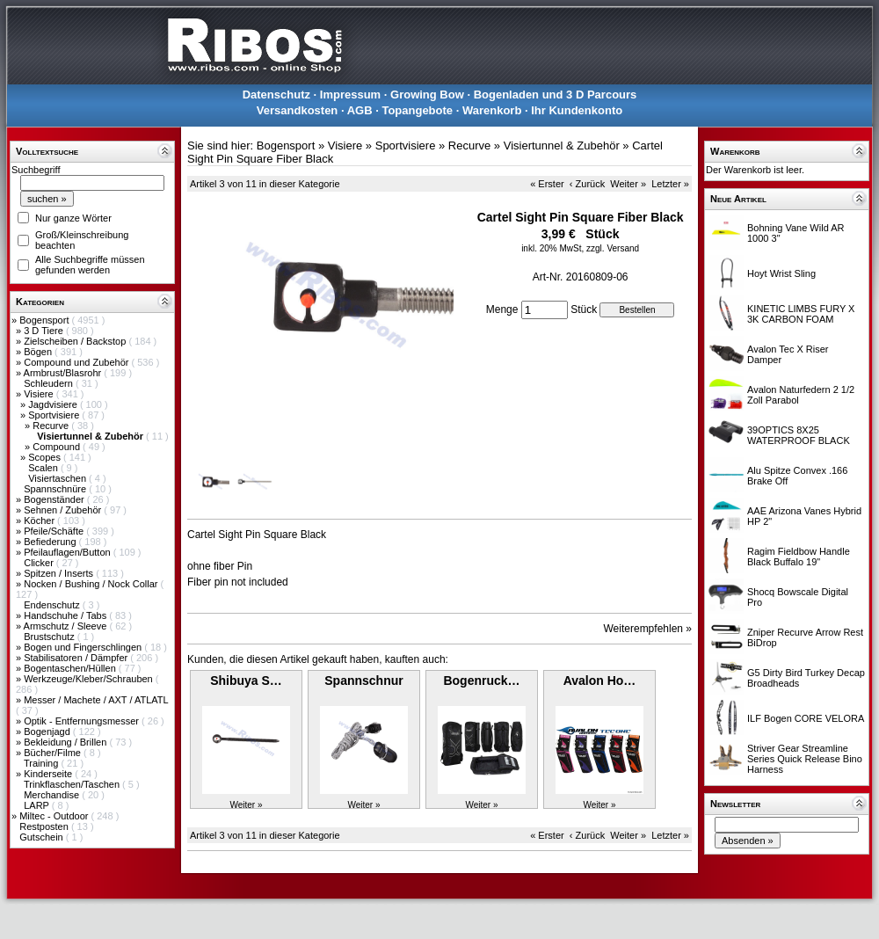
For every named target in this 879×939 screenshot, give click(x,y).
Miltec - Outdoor (55, 816)
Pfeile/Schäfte (55, 531)
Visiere (39, 394)
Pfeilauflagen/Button (68, 552)
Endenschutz (53, 605)
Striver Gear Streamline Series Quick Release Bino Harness (804, 759)
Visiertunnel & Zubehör (562, 145)
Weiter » (628, 183)
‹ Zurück (587, 183)
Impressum (350, 94)
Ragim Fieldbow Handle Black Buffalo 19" (798, 556)
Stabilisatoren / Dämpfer (77, 657)
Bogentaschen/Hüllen (71, 668)
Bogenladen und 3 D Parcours (555, 94)
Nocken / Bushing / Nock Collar (92, 584)
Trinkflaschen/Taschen (73, 784)
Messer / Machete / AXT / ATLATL (96, 700)
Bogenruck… (481, 680)
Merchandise (53, 795)
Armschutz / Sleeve (67, 626)
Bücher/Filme (54, 752)
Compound (58, 446)
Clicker (40, 562)
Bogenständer (55, 499)
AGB (360, 110)
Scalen (44, 467)
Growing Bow (427, 94)
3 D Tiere (45, 330)
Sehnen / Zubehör (64, 510)
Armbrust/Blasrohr (64, 373)
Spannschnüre (56, 489)
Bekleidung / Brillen (66, 742)
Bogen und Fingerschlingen (84, 647)
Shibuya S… (246, 680)
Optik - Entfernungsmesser (83, 721)
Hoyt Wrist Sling (781, 273)
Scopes (45, 457)
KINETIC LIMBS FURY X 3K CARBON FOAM (800, 313)
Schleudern (50, 383)
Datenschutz (276, 94)
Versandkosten (297, 110)
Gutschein (42, 837)
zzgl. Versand (612, 248)
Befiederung (51, 541)
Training (42, 763)
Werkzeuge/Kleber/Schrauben (90, 678)
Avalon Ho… (599, 680)
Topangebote (417, 110)
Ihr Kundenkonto (576, 110)
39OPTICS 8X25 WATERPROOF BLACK (798, 435)
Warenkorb (491, 110)
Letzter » (670, 183)
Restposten (45, 826)
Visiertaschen (58, 478)
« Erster (547, 183)
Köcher (40, 520)
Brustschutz (50, 636)
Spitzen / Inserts (60, 573)
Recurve (52, 425)
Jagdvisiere (54, 404)
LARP (38, 805)
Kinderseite (49, 773)
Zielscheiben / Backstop (76, 341)
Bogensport (45, 320)
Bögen (39, 351)
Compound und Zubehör (77, 362)
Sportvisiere (55, 415)
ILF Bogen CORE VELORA (805, 718)
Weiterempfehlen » (648, 628)
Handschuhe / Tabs (66, 615)
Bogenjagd (48, 731)
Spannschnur (363, 680)
